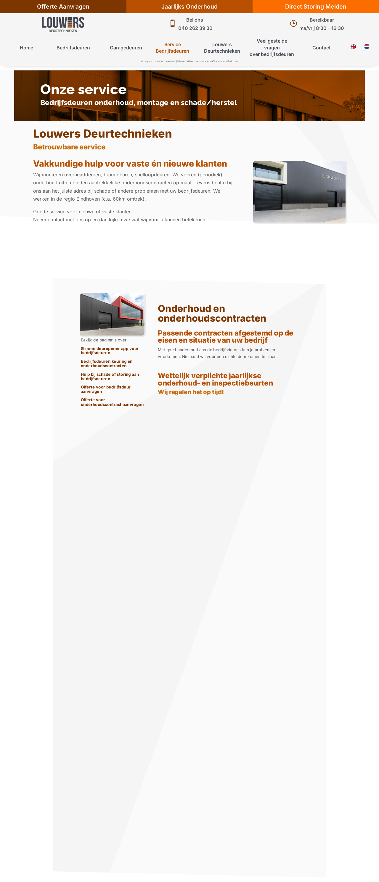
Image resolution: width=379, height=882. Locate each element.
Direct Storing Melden (315, 6)
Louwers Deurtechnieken (222, 47)
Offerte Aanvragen (63, 6)
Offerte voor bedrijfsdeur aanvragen (106, 389)
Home (26, 48)
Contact (321, 48)
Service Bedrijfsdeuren (172, 47)
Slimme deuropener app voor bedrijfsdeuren (110, 350)
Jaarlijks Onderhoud (189, 6)
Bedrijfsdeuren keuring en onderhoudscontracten (107, 363)
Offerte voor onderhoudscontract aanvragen (112, 402)
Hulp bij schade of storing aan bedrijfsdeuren (110, 376)
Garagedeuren (126, 48)
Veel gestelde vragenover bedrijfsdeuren (272, 47)
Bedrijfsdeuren (73, 48)
